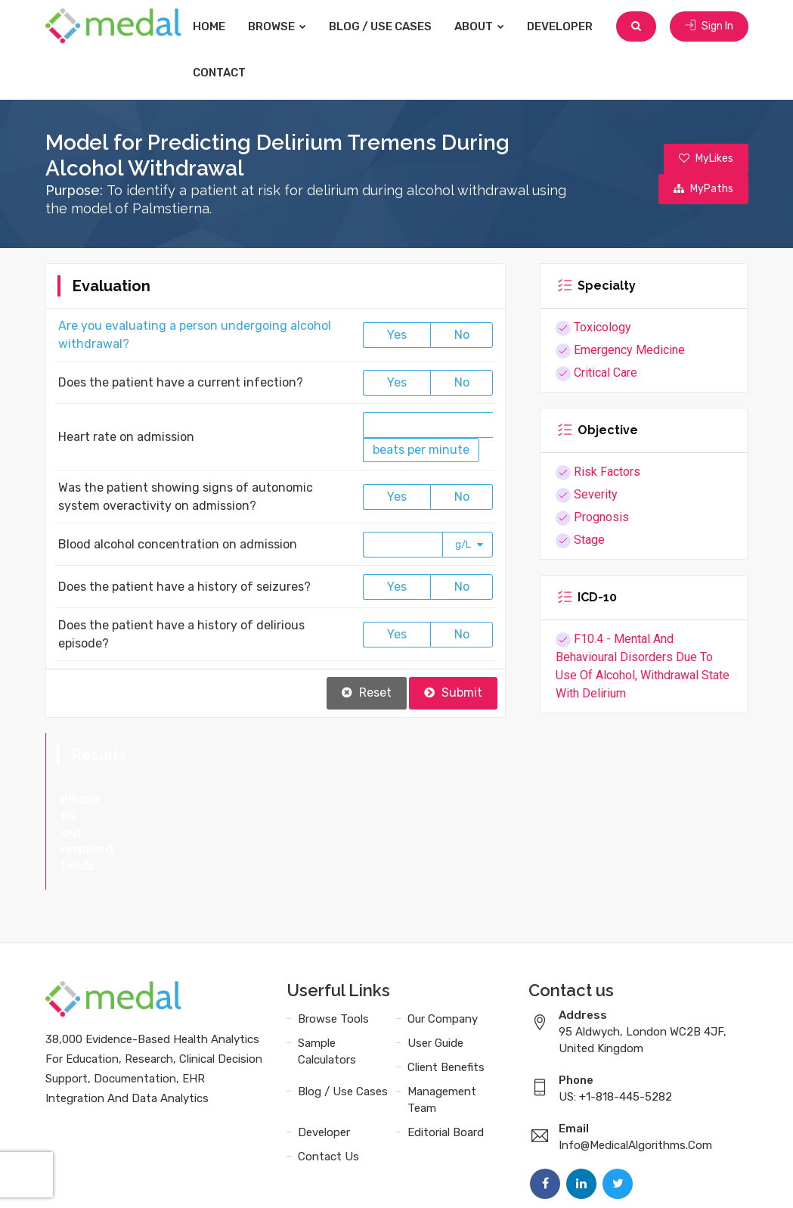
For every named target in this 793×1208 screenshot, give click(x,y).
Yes (397, 335)
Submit (453, 692)
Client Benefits (446, 1001)
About (479, 26)
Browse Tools (333, 952)
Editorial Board (445, 1066)
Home (209, 26)
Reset (367, 692)
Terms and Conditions (509, 1179)
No (461, 335)
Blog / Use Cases (380, 26)
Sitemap (722, 1179)
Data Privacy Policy (634, 1179)
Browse (277, 26)
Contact (219, 72)
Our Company (442, 952)
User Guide (435, 976)
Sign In (709, 26)
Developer (560, 26)
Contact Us (328, 1090)
